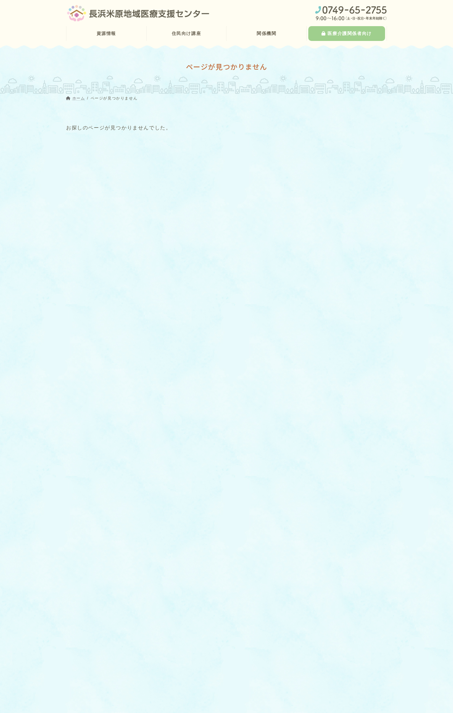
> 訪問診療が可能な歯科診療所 (107, 672)
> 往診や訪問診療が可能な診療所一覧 (113, 661)
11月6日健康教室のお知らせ (333, 394)
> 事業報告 (190, 689)
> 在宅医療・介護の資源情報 (101, 650)
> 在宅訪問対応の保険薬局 (103, 683)
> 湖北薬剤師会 (199, 661)
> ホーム (78, 628)
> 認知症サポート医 (96, 705)
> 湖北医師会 (197, 639)
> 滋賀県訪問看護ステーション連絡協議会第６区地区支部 (229, 675)
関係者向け (347, 354)
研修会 (309, 470)
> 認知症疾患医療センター (103, 694)
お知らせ (348, 386)
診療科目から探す (320, 146)
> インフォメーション (201, 700)
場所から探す (314, 192)
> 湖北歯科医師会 (201, 650)
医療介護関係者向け (336, 631)
